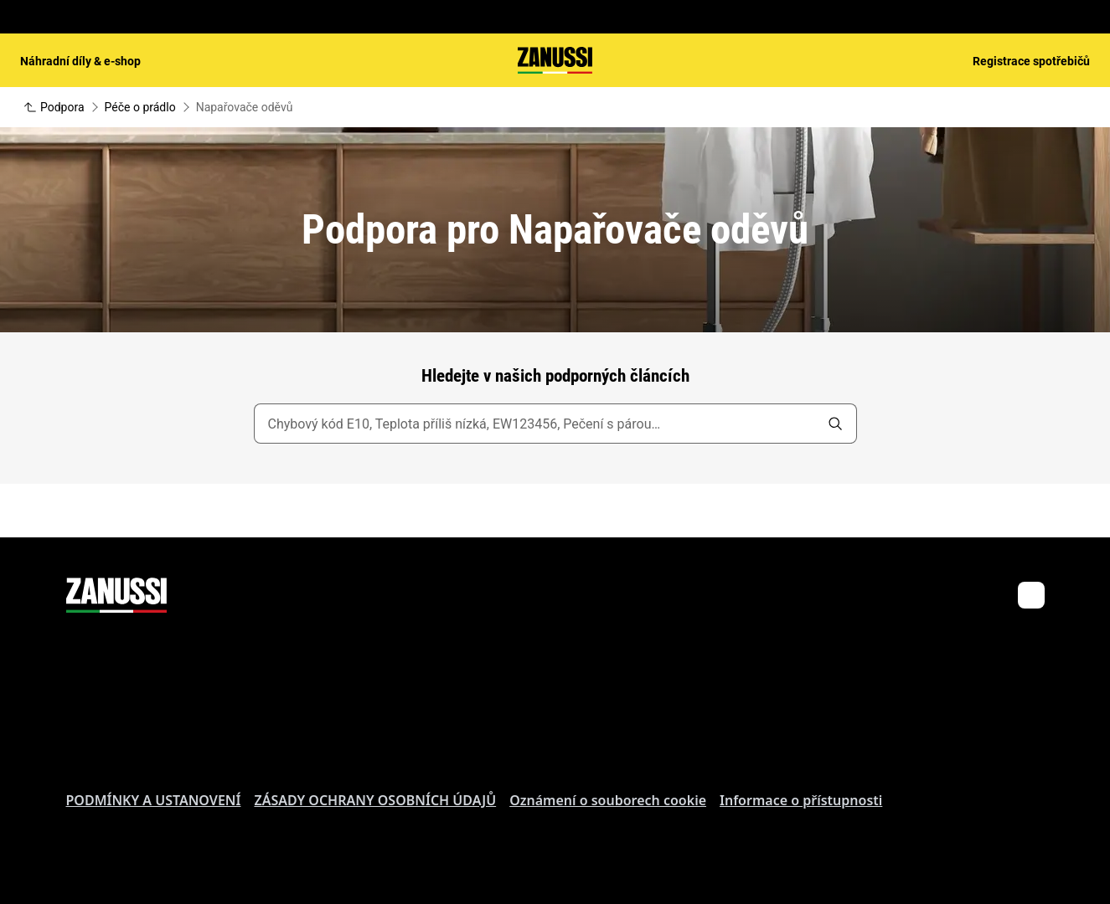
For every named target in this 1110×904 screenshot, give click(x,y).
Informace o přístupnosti (801, 800)
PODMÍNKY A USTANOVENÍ (153, 800)
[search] (835, 423)
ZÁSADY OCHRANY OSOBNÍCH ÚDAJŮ (375, 800)
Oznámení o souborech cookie (607, 800)
